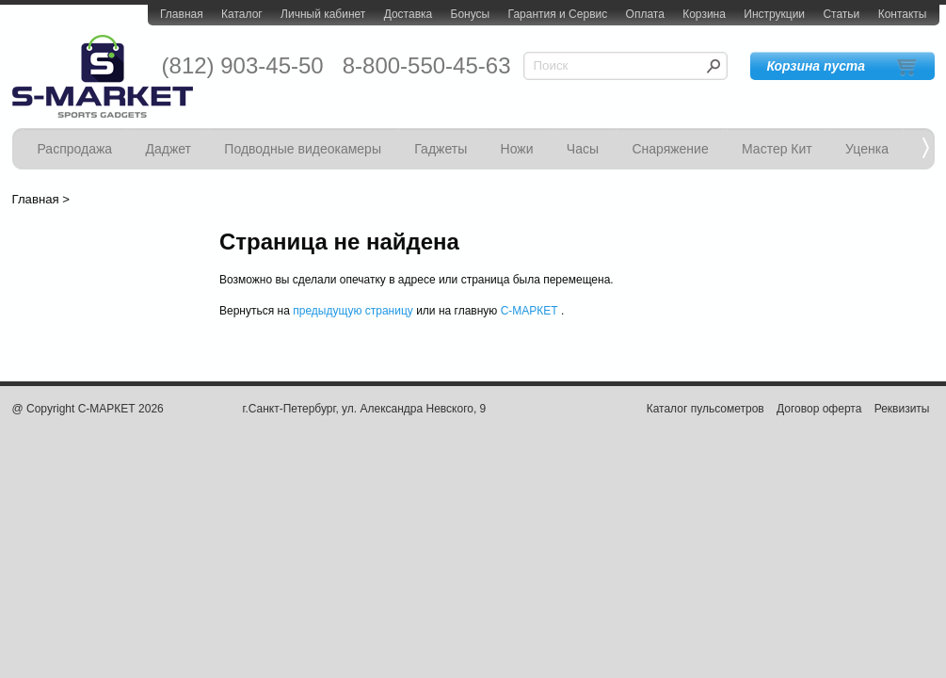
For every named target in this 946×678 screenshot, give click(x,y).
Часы (583, 148)
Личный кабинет (323, 14)
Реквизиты (902, 408)
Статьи (841, 14)
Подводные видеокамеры (302, 148)
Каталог (242, 14)
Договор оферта (819, 408)
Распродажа (75, 148)
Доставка (408, 14)
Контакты (902, 14)
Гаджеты (440, 148)
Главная (181, 14)
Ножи (517, 148)
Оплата (645, 14)
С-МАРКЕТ (529, 310)
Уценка (867, 148)
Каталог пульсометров (705, 408)
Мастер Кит (777, 148)
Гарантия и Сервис (558, 14)
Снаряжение (670, 148)
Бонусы (470, 14)
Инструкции (774, 14)
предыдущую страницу (353, 310)
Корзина (704, 14)
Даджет (168, 148)
